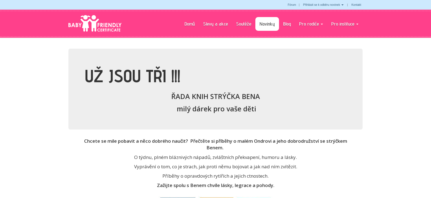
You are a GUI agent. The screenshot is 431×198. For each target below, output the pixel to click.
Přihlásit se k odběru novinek (323, 4)
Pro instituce (344, 24)
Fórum (292, 4)
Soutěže (243, 24)
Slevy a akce (215, 24)
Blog (287, 24)
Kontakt (356, 4)
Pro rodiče (311, 24)
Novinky (267, 24)
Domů (189, 24)
